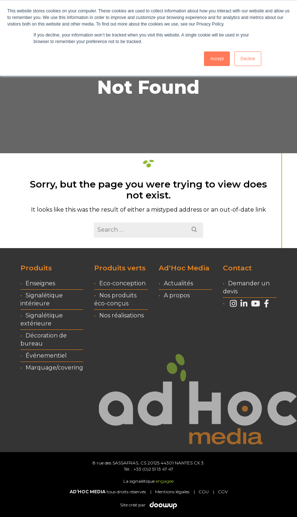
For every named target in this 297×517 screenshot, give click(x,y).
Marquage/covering (54, 367)
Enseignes (40, 283)
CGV (223, 491)
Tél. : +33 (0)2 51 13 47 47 (148, 469)
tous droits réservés (108, 491)
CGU (203, 491)
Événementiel (46, 355)
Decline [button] (247, 58)
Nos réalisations (121, 315)
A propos (177, 295)
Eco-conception (122, 283)
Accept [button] (217, 58)
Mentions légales (172, 491)
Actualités (178, 283)
